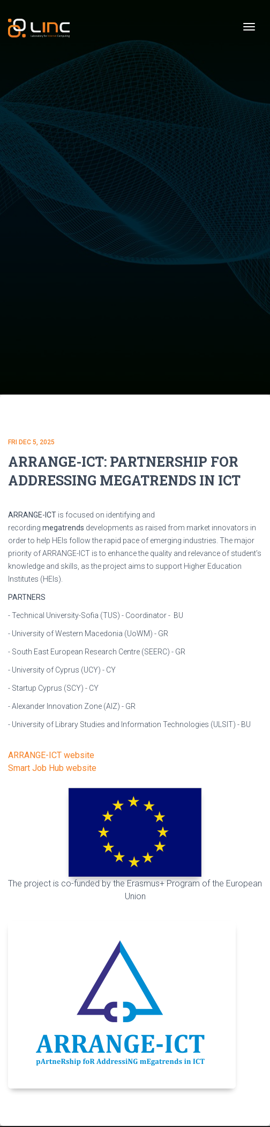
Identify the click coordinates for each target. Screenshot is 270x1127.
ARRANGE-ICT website (51, 755)
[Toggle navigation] (249, 26)
